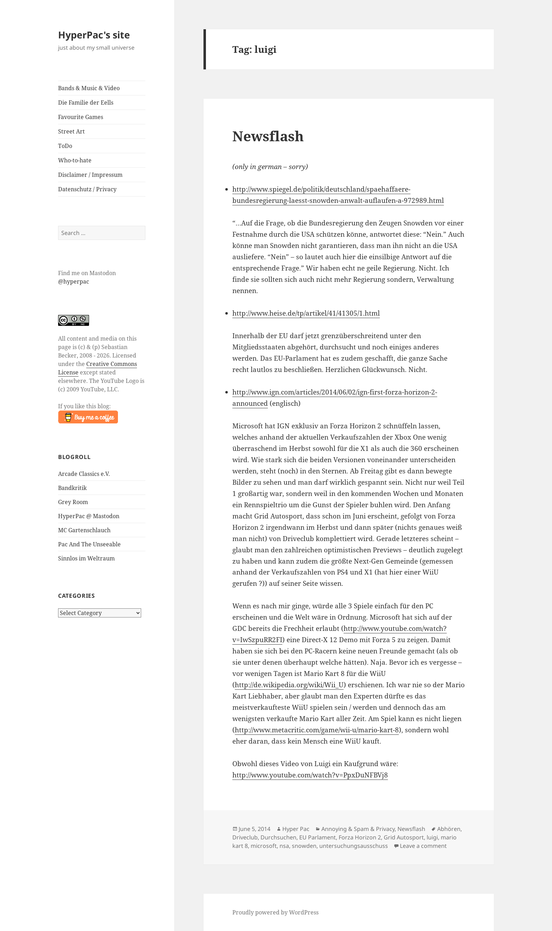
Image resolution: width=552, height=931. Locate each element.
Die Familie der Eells (85, 102)
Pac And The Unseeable (89, 544)
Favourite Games (80, 117)
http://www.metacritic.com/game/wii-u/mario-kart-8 (317, 729)
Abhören (448, 829)
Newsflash (268, 135)
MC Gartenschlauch (84, 530)
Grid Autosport (404, 837)
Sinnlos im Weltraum (86, 558)
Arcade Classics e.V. (84, 474)
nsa (284, 846)
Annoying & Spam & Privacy (358, 829)
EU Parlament (317, 837)
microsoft (264, 846)
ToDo (65, 146)
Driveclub (245, 837)
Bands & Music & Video (89, 88)
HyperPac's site (94, 34)
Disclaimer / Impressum (90, 175)
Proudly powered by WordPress (275, 912)
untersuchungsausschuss (353, 846)
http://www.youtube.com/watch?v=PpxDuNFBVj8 (310, 775)
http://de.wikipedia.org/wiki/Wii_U (289, 684)
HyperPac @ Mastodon (88, 516)
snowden (304, 846)
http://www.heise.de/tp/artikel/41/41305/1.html (306, 313)
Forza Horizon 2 (360, 837)
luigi (432, 837)
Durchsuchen (278, 837)
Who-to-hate (75, 160)
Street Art (71, 131)
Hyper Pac (295, 829)
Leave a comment (423, 846)
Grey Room (73, 502)
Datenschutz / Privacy (87, 189)
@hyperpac (73, 281)
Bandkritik (72, 488)
